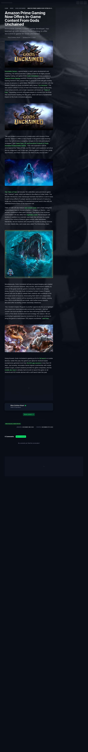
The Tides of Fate (11, 191)
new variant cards (31, 207)
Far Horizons (43, 85)
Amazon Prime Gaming (12, 78)
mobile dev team (10, 369)
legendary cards (32, 214)
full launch (42, 357)
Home (6, 8)
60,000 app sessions (34, 362)
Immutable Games (11, 71)
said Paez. (45, 318)
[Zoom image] (29, 116)
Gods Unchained (20, 8)
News (11, 8)
